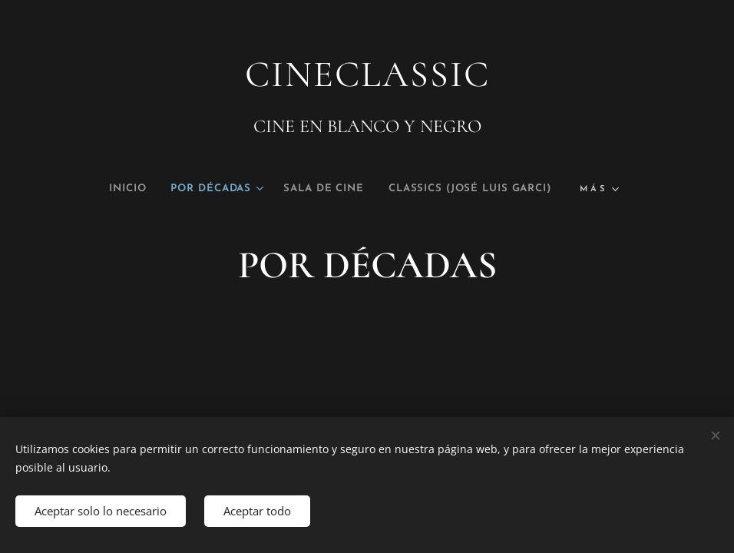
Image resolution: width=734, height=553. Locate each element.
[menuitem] (98, 189)
